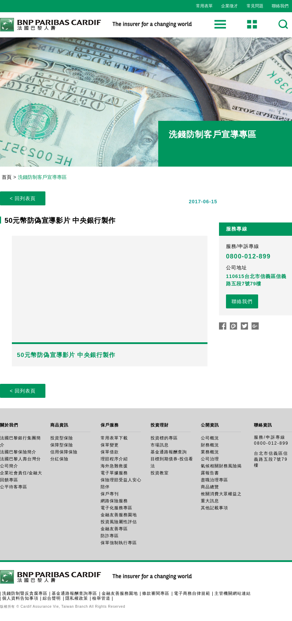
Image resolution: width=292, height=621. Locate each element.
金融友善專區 (114, 528)
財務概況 (210, 445)
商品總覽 (210, 486)
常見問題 (255, 5)
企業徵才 (229, 5)
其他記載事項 (214, 507)
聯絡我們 (280, 5)
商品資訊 (59, 425)
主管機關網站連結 (232, 593)
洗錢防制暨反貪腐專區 (25, 593)
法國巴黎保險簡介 (18, 452)
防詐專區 (110, 535)
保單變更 (110, 445)
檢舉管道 (101, 598)
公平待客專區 (13, 486)
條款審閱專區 (155, 593)
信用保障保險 (64, 452)
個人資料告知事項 (20, 598)
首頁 (7, 177)
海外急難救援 (114, 465)
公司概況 (210, 438)
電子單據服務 (114, 472)
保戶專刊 (110, 493)
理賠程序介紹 (114, 458)
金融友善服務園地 (119, 514)
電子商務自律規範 (192, 593)
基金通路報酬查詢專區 (74, 593)
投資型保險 (61, 438)
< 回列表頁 (23, 198)
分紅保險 (59, 458)
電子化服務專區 (116, 507)
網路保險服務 (114, 500)
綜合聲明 (52, 598)
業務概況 (210, 452)
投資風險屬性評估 (119, 521)
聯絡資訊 (263, 425)
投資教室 (160, 472)
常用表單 (204, 5)
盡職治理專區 (214, 479)
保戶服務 (110, 425)
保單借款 (110, 452)
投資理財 (160, 425)
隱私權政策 (76, 598)
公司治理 (210, 458)
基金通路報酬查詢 (169, 452)
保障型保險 (61, 445)
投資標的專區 (164, 438)
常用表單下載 (114, 438)
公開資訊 (210, 425)
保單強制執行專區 (119, 542)
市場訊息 (160, 445)
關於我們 (9, 425)
